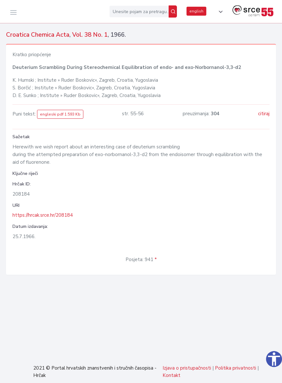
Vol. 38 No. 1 (90, 35)
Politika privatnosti (235, 368)
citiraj (264, 113)
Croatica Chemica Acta (37, 35)
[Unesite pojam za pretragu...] (139, 11)
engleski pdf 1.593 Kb (60, 114)
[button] (219, 11)
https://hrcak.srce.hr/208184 (42, 215)
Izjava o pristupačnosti (187, 368)
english (196, 11)
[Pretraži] (173, 11)
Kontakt (171, 375)
